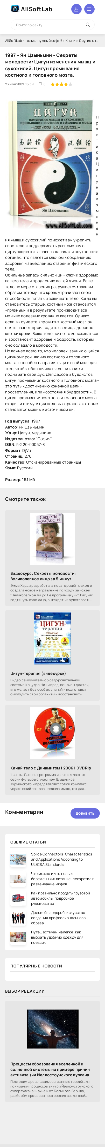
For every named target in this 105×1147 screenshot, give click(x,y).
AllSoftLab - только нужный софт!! (33, 40)
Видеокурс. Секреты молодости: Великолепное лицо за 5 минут (43, 576)
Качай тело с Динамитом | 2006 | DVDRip (50, 768)
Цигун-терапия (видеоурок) (38, 673)
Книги (70, 40)
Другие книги (90, 40)
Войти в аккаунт (76, 9)
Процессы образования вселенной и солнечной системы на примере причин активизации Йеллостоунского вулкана (50, 1069)
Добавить (85, 813)
